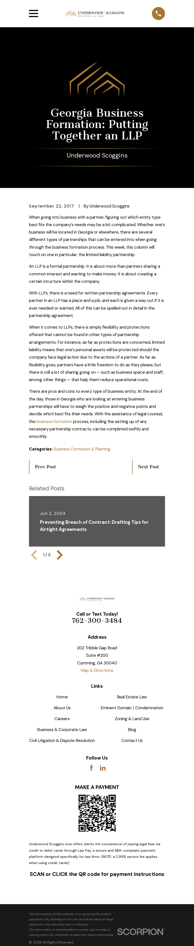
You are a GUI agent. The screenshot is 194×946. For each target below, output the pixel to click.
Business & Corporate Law (62, 729)
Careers (62, 718)
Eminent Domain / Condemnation (132, 707)
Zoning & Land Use (132, 718)
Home (62, 697)
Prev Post (45, 467)
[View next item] (60, 555)
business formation (54, 421)
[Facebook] (91, 768)
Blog (132, 729)
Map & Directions (97, 670)
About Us (62, 707)
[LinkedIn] (103, 768)
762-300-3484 (97, 621)
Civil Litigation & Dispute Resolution (62, 740)
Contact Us (132, 740)
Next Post (148, 467)
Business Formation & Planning (82, 449)
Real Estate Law (132, 697)
